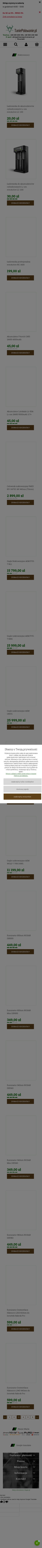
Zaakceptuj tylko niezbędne (22, 782)
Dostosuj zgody (22, 789)
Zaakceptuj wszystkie (22, 796)
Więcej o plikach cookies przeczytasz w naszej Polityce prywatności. (21, 775)
